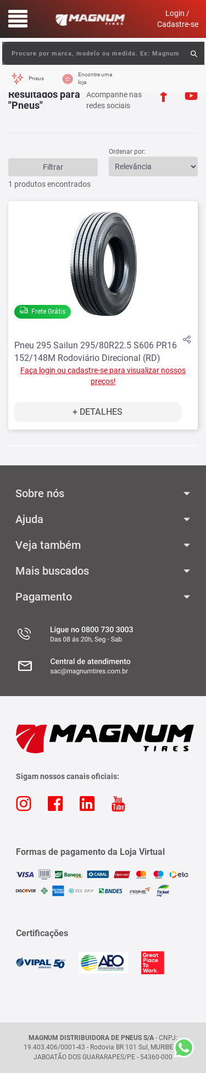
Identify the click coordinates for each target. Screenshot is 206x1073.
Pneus (36, 78)
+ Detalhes (98, 412)
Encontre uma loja (95, 78)
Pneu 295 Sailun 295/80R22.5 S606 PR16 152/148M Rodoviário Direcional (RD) (95, 351)
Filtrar (53, 167)
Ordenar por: (127, 151)
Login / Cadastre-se (177, 19)
